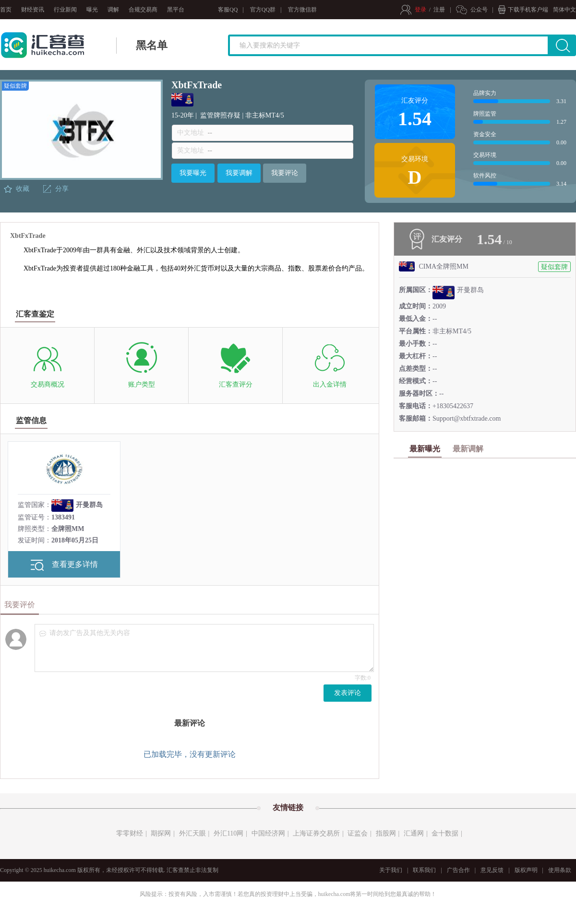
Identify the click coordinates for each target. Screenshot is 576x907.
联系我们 (424, 870)
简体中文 (564, 9)
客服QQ (228, 9)
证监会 (358, 833)
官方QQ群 (263, 9)
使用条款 (559, 870)
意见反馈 (492, 870)
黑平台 (175, 9)
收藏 (22, 188)
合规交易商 (143, 9)
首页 (6, 9)
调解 (113, 9)
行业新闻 (65, 9)
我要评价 (19, 605)
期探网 (161, 833)
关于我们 (390, 870)
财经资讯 (32, 9)
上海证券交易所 (316, 833)
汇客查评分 (235, 384)
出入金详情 (330, 384)
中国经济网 (268, 833)
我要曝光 (193, 173)
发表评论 (347, 692)
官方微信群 (302, 9)
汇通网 (414, 833)
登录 (420, 9)
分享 (62, 188)
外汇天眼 (192, 833)
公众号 (479, 9)
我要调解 (239, 173)
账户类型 (141, 384)
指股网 (386, 833)
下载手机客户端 (528, 9)
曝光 (92, 9)
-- (210, 132)
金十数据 (445, 833)
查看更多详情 (64, 565)
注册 (439, 9)
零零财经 (129, 833)
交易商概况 (47, 384)
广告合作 (458, 870)
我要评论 (284, 173)
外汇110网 (228, 833)
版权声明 (526, 870)
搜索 (568, 49)
